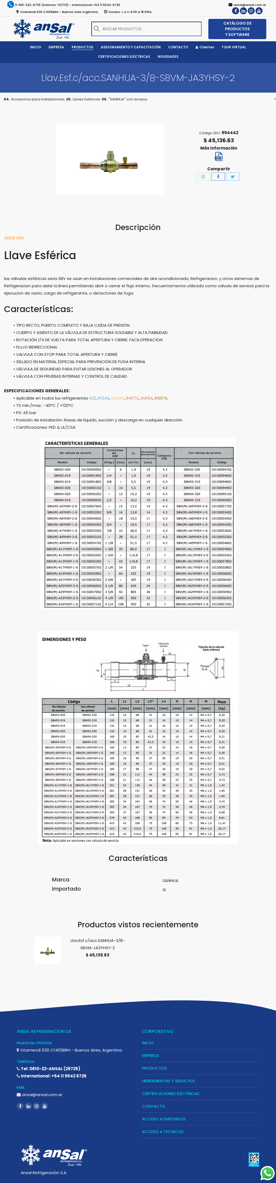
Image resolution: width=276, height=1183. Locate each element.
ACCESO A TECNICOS (163, 1131)
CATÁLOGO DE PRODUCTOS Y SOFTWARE (237, 29)
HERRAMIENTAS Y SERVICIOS (168, 1081)
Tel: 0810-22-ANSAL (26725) (48, 1069)
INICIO (148, 1043)
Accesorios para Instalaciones (38, 99)
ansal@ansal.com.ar (39, 1094)
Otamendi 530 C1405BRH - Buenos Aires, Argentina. (70, 1050)
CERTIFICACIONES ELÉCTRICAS (170, 1093)
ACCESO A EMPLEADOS (164, 1119)
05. (105, 99)
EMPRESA (150, 1055)
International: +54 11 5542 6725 (52, 1076)
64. (7, 99)
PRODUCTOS (154, 1068)
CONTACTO (153, 1106)
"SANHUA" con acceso (128, 99)
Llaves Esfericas (86, 99)
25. (69, 99)
